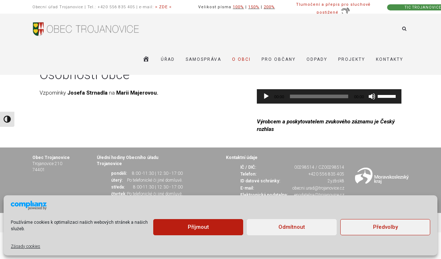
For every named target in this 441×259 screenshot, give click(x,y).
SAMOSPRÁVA (203, 59)
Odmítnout (291, 227)
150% (253, 7)
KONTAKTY (389, 59)
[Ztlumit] (372, 96)
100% (238, 7)
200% (269, 7)
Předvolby (385, 227)
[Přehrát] (266, 96)
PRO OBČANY (279, 59)
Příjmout (198, 227)
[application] (329, 96)
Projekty (351, 59)
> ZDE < (163, 7)
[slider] (319, 96)
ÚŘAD (168, 59)
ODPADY (316, 59)
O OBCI (241, 59)
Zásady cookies (25, 246)
